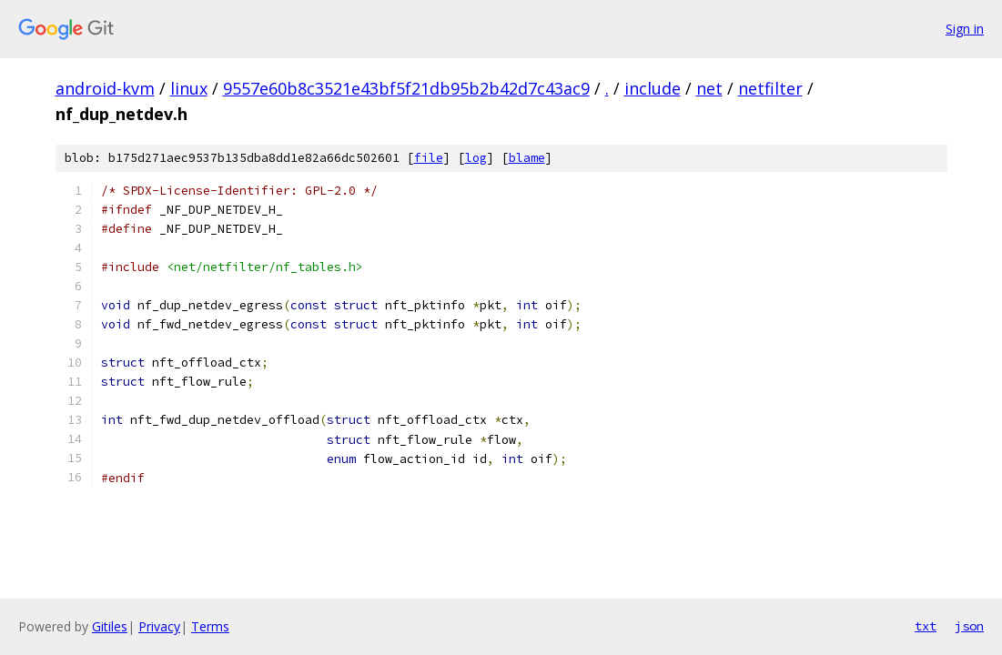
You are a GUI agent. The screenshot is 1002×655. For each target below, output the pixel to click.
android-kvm (105, 88)
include (652, 88)
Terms (210, 626)
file (428, 158)
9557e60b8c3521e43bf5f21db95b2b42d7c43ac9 (406, 88)
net (709, 88)
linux (188, 88)
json (969, 626)
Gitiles (109, 626)
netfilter (770, 88)
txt (925, 626)
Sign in (965, 28)
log (476, 158)
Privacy (159, 626)
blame (527, 158)
